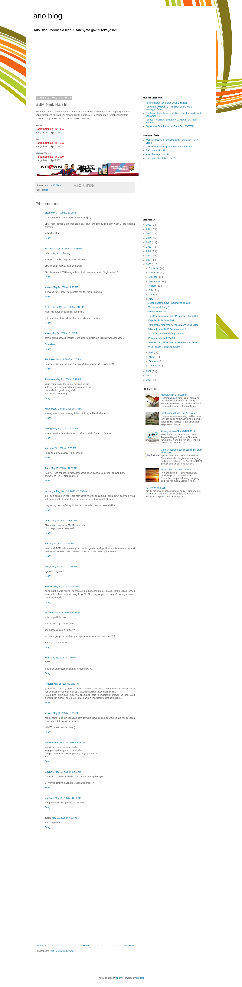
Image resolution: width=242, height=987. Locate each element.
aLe (47, 448)
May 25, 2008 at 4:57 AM (61, 543)
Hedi (47, 657)
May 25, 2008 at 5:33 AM (64, 566)
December (154, 268)
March (152, 356)
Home (86, 945)
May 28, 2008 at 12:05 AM (68, 798)
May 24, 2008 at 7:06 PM (65, 428)
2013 (149, 242)
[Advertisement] (121, 63)
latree (48, 333)
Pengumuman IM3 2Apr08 (161, 338)
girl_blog (49, 612)
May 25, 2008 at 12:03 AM (64, 468)
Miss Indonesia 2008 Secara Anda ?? (167, 329)
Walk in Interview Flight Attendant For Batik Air (169, 146)
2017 (149, 224)
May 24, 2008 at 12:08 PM (68, 248)
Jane (47, 468)
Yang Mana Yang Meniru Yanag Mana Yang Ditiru (173, 325)
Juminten (50, 379)
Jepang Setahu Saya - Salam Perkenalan (169, 303)
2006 (149, 375)
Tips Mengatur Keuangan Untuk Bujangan (167, 102)
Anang (48, 428)
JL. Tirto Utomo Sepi (156, 488)
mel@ (48, 566)
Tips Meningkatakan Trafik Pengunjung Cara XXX (173, 316)
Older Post (128, 945)
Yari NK (49, 586)
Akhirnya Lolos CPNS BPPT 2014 (178, 431)
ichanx (48, 287)
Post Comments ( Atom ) (61, 951)
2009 (149, 260)
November (154, 272)
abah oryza (51, 408)
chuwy (119, 978)
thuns (48, 520)
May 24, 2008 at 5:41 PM (68, 379)
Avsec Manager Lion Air (157, 154)
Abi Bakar (50, 359)
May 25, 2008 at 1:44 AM (64, 520)
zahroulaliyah (52, 742)
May (151, 299)
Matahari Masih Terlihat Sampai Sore (179, 469)
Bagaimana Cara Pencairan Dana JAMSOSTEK (170, 126)
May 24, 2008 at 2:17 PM (68, 359)
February (154, 361)
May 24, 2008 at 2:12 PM (71, 307)
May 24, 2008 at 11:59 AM (64, 213)
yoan (47, 213)
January (153, 365)
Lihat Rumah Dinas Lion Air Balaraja (179, 413)
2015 (149, 233)
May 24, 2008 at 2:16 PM (64, 333)
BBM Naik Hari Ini (157, 311)
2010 (149, 255)
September (155, 281)
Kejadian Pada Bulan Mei (161, 320)
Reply (48, 238)
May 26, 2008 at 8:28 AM (65, 713)
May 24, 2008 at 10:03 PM (63, 448)
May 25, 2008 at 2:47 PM (66, 684)
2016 (149, 229)
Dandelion (50, 344)
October (153, 277)
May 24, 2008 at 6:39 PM (70, 408)
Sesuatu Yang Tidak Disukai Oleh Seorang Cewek (173, 342)
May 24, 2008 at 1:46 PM (65, 287)
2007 (149, 371)
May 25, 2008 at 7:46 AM (66, 586)
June (151, 294)
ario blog (47, 16)
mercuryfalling (52, 491)
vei (46, 543)
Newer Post (42, 945)
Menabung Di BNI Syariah (174, 395)
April (151, 352)
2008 (149, 264)
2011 (149, 251)
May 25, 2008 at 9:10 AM (67, 612)
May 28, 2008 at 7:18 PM (64, 818)
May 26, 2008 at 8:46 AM (72, 742)
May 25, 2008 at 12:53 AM (74, 491)
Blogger (140, 978)
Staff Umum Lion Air (156, 150)
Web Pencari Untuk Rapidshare (164, 347)
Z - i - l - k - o (51, 307)
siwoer (48, 713)
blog (46, 190)
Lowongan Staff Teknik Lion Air (161, 158)
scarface (49, 798)
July (151, 290)
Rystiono (49, 248)
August (153, 286)
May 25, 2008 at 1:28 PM (63, 657)
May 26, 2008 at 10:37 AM (68, 772)
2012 (149, 247)
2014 (149, 238)
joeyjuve (49, 772)
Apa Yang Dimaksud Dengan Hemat (166, 333)
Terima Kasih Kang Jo (159, 307)
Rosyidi (49, 684)
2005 (149, 380)
